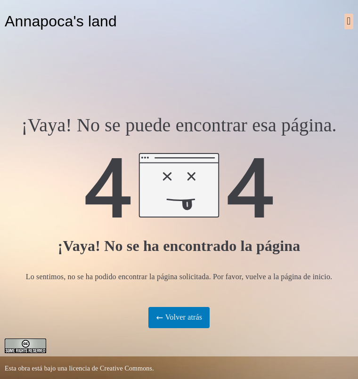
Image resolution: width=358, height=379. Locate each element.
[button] (348, 21)
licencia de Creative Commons (110, 368)
